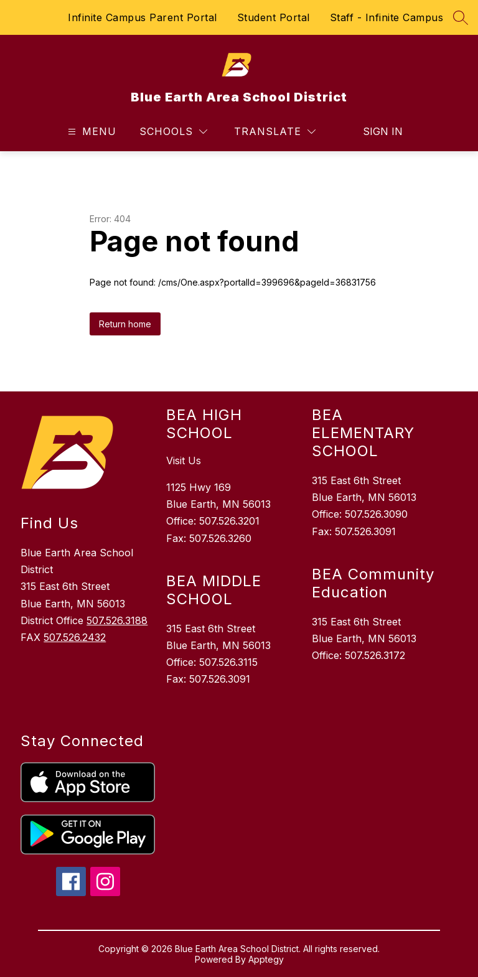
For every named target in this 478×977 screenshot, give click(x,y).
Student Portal (273, 17)
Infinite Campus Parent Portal (142, 17)
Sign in (383, 131)
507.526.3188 (117, 620)
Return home (125, 324)
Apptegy (266, 959)
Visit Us (183, 460)
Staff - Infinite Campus (387, 17)
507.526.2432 (75, 637)
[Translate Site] (275, 131)
